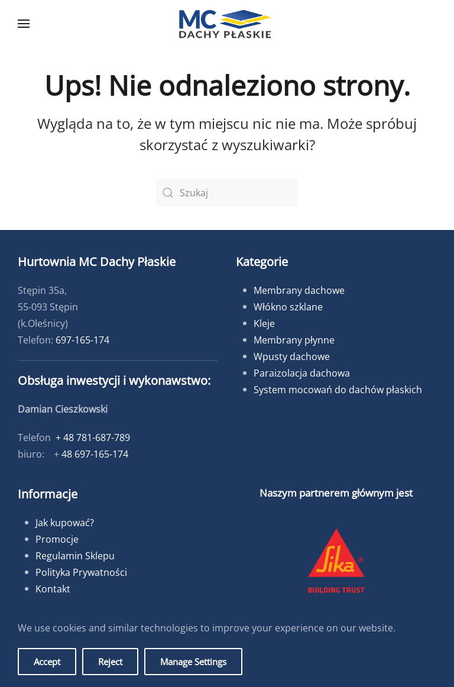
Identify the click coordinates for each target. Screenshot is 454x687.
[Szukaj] (227, 192)
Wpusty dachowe (292, 356)
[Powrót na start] (227, 23)
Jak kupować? (64, 522)
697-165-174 (82, 339)
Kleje (264, 323)
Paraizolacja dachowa (302, 373)
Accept (47, 661)
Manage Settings (193, 661)
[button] (24, 23)
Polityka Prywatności (81, 572)
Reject (110, 661)
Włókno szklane (288, 306)
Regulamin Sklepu (75, 555)
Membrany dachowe (299, 290)
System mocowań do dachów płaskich (338, 389)
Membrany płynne (294, 339)
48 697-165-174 (94, 454)
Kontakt (52, 588)
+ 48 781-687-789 (93, 437)
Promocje (57, 539)
